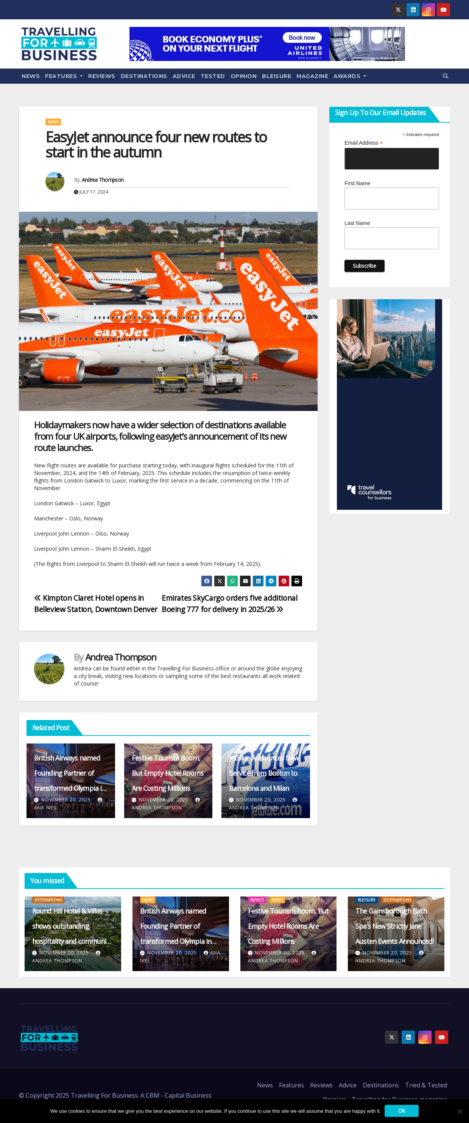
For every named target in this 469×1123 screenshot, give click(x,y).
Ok (401, 1110)
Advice (184, 76)
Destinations (144, 76)
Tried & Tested (426, 1085)
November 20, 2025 (66, 800)
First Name (357, 183)
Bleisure (276, 76)
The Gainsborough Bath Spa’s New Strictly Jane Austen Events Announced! (394, 926)
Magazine (312, 76)
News (31, 76)
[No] (459, 1111)
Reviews (101, 76)
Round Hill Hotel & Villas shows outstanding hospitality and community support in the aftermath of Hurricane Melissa (72, 941)
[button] (445, 76)
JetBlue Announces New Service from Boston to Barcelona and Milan (264, 773)
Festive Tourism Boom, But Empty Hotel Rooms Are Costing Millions (167, 773)
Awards (349, 76)
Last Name (357, 223)
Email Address (363, 143)
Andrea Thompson (103, 179)
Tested (213, 76)
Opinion (244, 76)
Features (64, 76)
